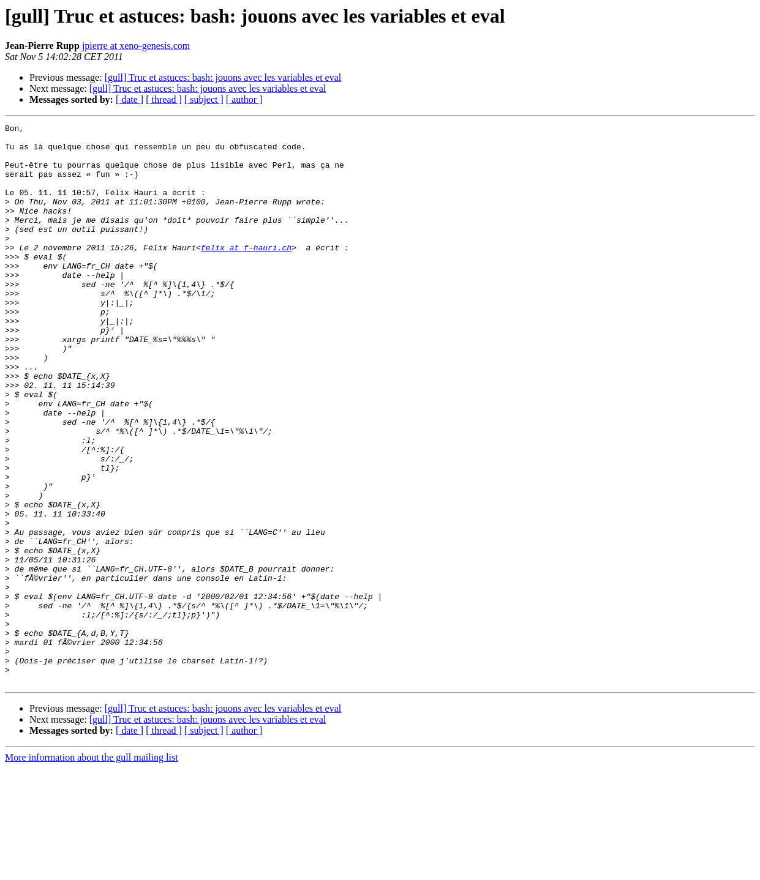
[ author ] (244, 99)
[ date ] (129, 99)
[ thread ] (164, 99)
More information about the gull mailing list (91, 869)
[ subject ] (204, 99)
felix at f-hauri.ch (246, 272)
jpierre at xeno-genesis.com (136, 45)
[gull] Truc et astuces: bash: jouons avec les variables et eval (223, 77)
